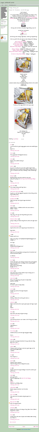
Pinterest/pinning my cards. (12, 5)
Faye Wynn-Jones (13, 401)
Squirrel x (12, 166)
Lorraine (11, 289)
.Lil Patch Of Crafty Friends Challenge (18, 54)
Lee (10, 368)
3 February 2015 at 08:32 (14, 156)
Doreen (11, 153)
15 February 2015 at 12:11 (14, 419)
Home (2, 5)
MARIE (33, 18)
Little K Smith (12, 394)
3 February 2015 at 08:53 (14, 173)
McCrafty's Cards (13, 198)
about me (6, 5)
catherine (11, 346)
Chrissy (11, 250)
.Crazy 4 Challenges (15, 49)
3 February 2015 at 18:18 (14, 275)
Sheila (11, 312)
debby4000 (12, 176)
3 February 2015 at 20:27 (14, 337)
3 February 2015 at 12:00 (14, 216)
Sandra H (12, 271)
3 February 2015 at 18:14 (14, 268)
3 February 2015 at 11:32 (14, 210)
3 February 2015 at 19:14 (14, 299)
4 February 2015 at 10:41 (14, 365)
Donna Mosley (12, 331)
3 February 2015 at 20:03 (14, 315)
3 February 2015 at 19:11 (14, 293)
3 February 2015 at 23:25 (14, 352)
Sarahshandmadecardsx (14, 226)
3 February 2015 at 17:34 (14, 248)
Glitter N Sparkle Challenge (18, 50)
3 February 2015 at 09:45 (14, 189)
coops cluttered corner (7, 3)
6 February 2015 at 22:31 (14, 399)
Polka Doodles (23, 31)
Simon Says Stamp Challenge (20, 41)
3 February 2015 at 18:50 (14, 286)
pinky (11, 318)
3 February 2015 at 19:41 (14, 309)
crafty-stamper (13, 387)
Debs (11, 323)
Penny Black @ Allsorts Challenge (16, 51)
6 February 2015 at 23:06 (14, 405)
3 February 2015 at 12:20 (14, 223)
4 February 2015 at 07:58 (14, 358)
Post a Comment (13, 422)
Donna (11, 415)
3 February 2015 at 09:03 (14, 183)
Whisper (11, 339)
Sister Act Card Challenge (25, 378)
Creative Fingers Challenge (18, 44)
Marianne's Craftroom (14, 219)
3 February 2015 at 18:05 (14, 257)
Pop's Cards (12, 185)
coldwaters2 (12, 302)
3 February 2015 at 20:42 (14, 344)
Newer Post (11, 426)
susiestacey (12, 407)
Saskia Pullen (12, 278)
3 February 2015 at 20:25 (14, 328)
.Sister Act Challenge (18, 42)
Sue (11, 144)
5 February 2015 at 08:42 (14, 392)
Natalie (11, 375)
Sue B (11, 260)
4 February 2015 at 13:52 (14, 372)
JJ (10, 234)
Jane (11, 213)
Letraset (23, 22)
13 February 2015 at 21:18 (14, 412)
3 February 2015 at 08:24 (14, 150)
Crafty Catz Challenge (19, 45)
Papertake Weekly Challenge (16, 46)
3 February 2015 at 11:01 (14, 196)
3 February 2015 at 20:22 (14, 321)
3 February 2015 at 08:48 (14, 163)
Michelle (11, 206)
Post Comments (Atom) (26, 429)
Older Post (35, 426)
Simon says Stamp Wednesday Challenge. (27, 179)
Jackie (11, 159)
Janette (11, 361)
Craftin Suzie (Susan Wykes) (15, 191)
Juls (11, 355)
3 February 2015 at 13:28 (14, 232)
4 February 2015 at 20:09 (14, 385)
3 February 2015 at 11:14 (14, 203)
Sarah (11, 296)
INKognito (11, 382)
